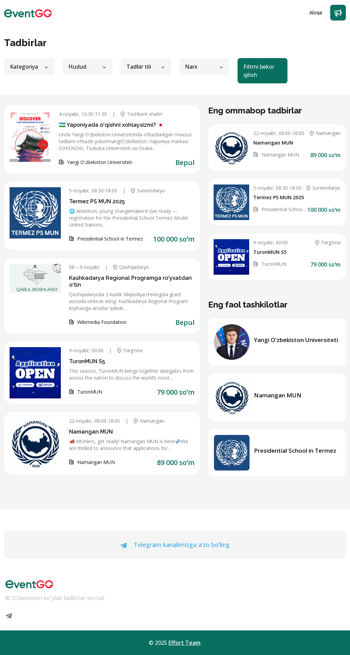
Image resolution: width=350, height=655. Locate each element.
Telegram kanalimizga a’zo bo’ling (175, 545)
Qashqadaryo (131, 267)
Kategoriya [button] (24, 66)
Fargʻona (130, 350)
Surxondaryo (148, 190)
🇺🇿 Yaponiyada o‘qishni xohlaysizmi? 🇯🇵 (111, 125)
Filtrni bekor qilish (258, 71)
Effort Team (184, 642)
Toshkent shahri (141, 114)
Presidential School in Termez (295, 450)
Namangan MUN (91, 431)
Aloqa (315, 12)
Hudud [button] (77, 66)
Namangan (149, 421)
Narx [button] (191, 66)
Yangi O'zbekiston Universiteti (296, 340)
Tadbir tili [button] (138, 66)
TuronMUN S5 (87, 361)
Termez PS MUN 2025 (97, 201)
